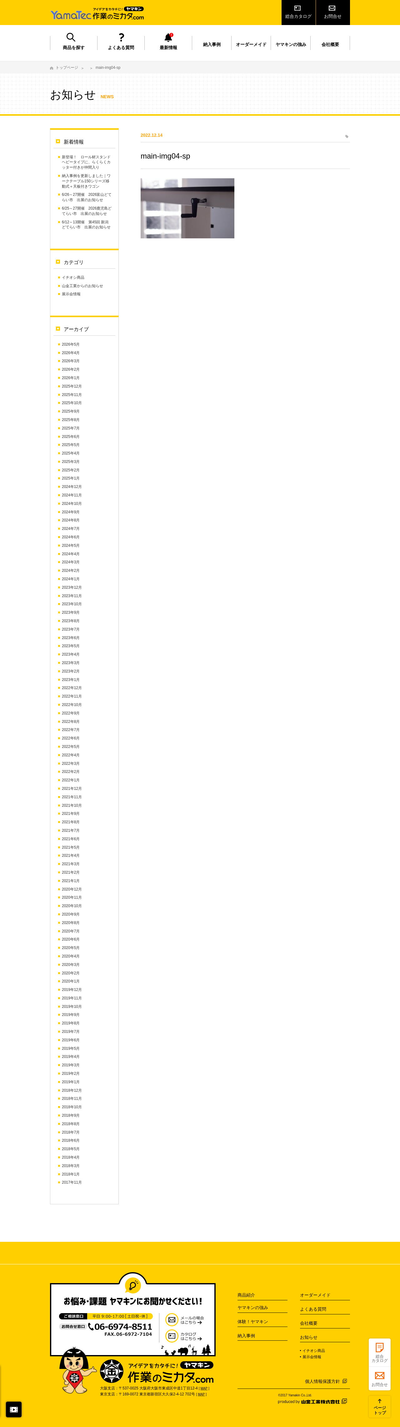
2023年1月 (71, 680)
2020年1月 (71, 981)
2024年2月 (71, 570)
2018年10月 (72, 1107)
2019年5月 (71, 1048)
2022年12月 (72, 688)
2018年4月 (71, 1157)
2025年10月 (72, 403)
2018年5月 (71, 1149)
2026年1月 (71, 378)
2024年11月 (72, 495)
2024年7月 (71, 528)
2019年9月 (71, 1015)
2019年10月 (72, 1006)
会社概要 (330, 44)
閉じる (14, 1409)
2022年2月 (71, 771)
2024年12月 (72, 487)
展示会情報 (71, 294)
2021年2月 (71, 872)
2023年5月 (71, 646)
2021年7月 (71, 830)
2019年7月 (71, 1031)
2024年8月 (71, 520)
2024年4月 (71, 554)
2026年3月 (71, 361)
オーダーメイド (251, 44)
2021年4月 (71, 855)
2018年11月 (72, 1098)
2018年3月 (71, 1166)
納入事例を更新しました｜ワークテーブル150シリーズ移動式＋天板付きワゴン (86, 181)
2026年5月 (71, 344)
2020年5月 (71, 948)
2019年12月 (72, 990)
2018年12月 (72, 1090)
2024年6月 (71, 537)
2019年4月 (71, 1056)
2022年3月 (71, 763)
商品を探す (74, 47)
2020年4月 (71, 956)
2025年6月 (71, 436)
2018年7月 (71, 1132)
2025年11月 (72, 395)
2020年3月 (71, 964)
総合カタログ (298, 16)
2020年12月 (72, 889)
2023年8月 (71, 621)
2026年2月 (71, 369)
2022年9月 (71, 713)
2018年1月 (71, 1174)
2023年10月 (72, 604)
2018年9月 (71, 1115)
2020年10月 (72, 906)
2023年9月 (71, 612)
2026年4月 (71, 353)
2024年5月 (71, 545)
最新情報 (168, 47)
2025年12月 (72, 386)
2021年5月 (71, 847)
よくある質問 (121, 47)
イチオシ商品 (73, 277)
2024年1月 (71, 579)
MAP (204, 1388)
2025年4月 (71, 453)
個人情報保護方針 (322, 1381)
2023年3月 (71, 663)
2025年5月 (71, 445)
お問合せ (333, 16)
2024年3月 (71, 562)
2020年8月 (71, 923)
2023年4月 (71, 654)
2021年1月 (71, 881)
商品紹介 (246, 1295)
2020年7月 (71, 931)
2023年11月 (72, 596)
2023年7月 (71, 629)
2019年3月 (71, 1065)
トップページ (67, 67)
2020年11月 (72, 897)
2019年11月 (72, 998)
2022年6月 (71, 738)
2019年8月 (71, 1023)
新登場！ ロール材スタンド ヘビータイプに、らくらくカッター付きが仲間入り (86, 162)
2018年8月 (71, 1124)
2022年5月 (71, 746)
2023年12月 (72, 587)
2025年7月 (71, 428)
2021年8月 (71, 822)
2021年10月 (72, 805)
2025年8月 (71, 420)
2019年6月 (71, 1040)
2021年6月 (71, 839)
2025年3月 (71, 462)
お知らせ (309, 1337)
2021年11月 (72, 797)
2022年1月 (71, 780)
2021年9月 (71, 813)
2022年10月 (72, 705)
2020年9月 (71, 914)
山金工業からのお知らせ (82, 286)
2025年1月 (71, 478)
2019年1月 (71, 1082)
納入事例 (212, 44)
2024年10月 (72, 503)
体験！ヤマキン (253, 1321)
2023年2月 (71, 671)
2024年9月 (71, 512)
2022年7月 (71, 730)
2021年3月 (71, 864)
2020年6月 (71, 939)
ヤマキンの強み (291, 44)
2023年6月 (71, 638)
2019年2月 (71, 1073)
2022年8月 (71, 721)
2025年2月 (71, 470)
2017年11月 (72, 1182)
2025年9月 (71, 411)
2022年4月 (71, 755)
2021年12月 (72, 788)
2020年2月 (71, 973)
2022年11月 (72, 696)
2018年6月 (71, 1140)
